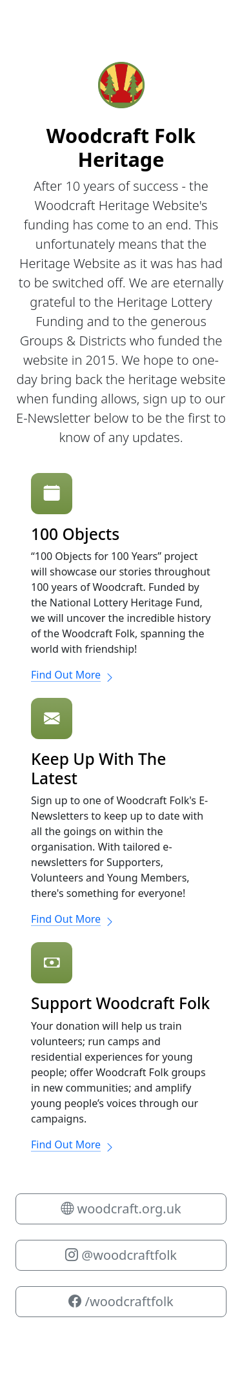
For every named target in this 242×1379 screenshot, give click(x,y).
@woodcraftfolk (121, 1255)
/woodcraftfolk (120, 1301)
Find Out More (73, 675)
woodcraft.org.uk (121, 1208)
